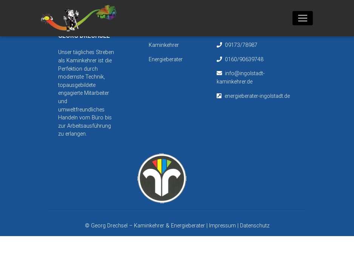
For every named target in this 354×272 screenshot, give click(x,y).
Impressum (222, 225)
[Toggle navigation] (302, 19)
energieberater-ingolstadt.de (257, 96)
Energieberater (166, 59)
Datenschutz (254, 225)
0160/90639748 (244, 59)
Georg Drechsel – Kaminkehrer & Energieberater (148, 225)
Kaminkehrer (164, 45)
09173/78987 (241, 45)
